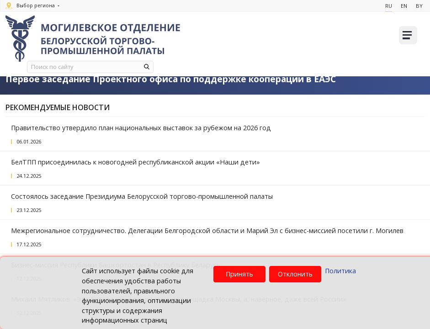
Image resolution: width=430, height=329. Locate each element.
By (419, 5)
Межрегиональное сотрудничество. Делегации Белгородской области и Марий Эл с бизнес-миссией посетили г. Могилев (207, 230)
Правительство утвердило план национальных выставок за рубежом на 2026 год (141, 127)
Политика (340, 270)
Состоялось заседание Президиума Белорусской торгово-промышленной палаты (142, 196)
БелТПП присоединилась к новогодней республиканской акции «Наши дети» (135, 162)
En (404, 5)
